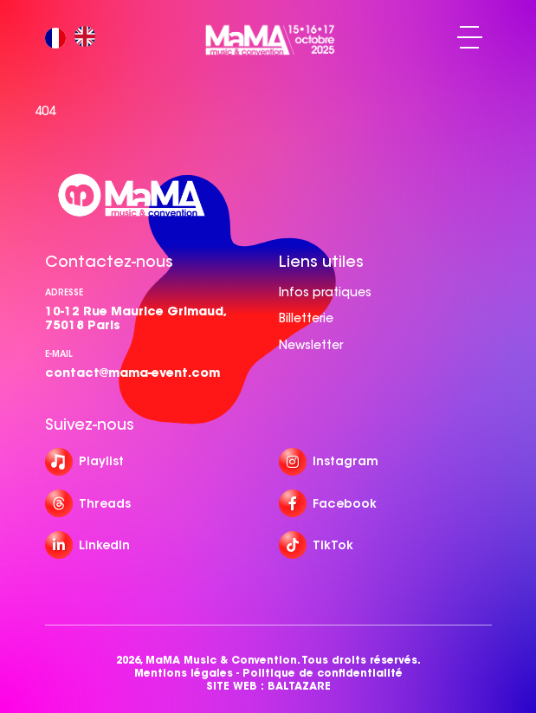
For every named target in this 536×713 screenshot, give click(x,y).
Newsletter (311, 345)
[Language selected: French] (74, 37)
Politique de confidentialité (322, 672)
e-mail (59, 354)
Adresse (64, 292)
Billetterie (306, 318)
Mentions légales (183, 672)
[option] (89, 38)
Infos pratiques (325, 292)
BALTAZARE (299, 685)
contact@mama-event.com (132, 372)
